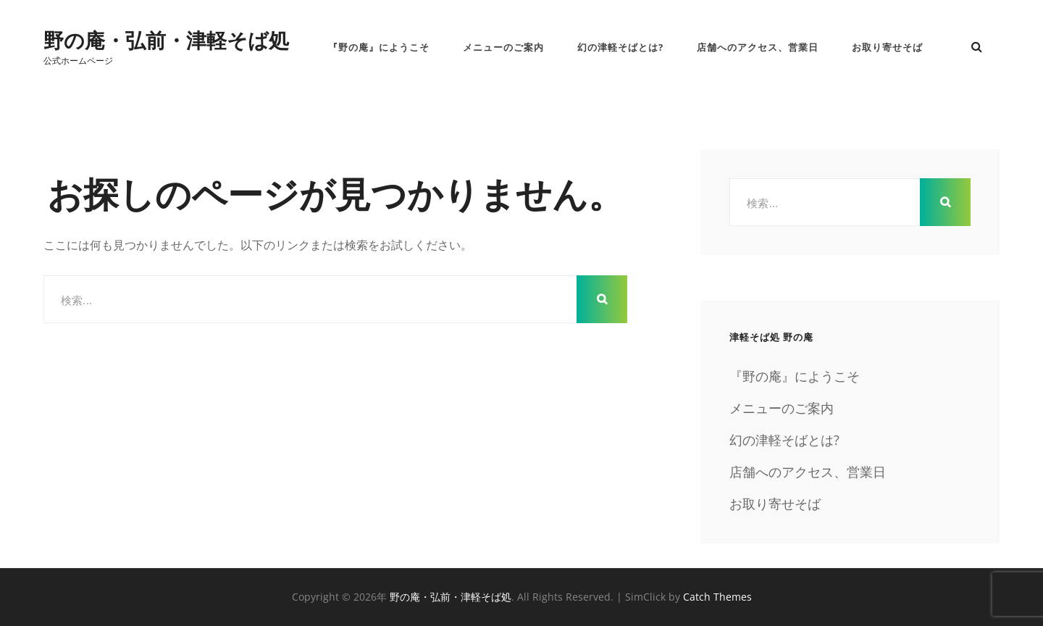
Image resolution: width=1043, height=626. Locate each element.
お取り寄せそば (887, 47)
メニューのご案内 (503, 47)
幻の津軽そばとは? (620, 47)
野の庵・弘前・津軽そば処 (166, 39)
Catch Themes (717, 597)
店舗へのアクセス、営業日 (757, 47)
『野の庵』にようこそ (379, 47)
